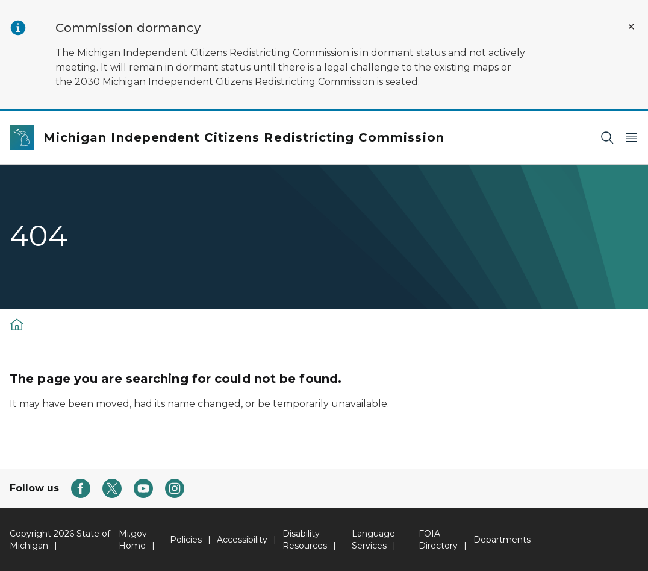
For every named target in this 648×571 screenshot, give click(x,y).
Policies (186, 539)
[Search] (607, 137)
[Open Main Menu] (631, 137)
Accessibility (242, 539)
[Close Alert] (631, 26)
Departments (502, 539)
